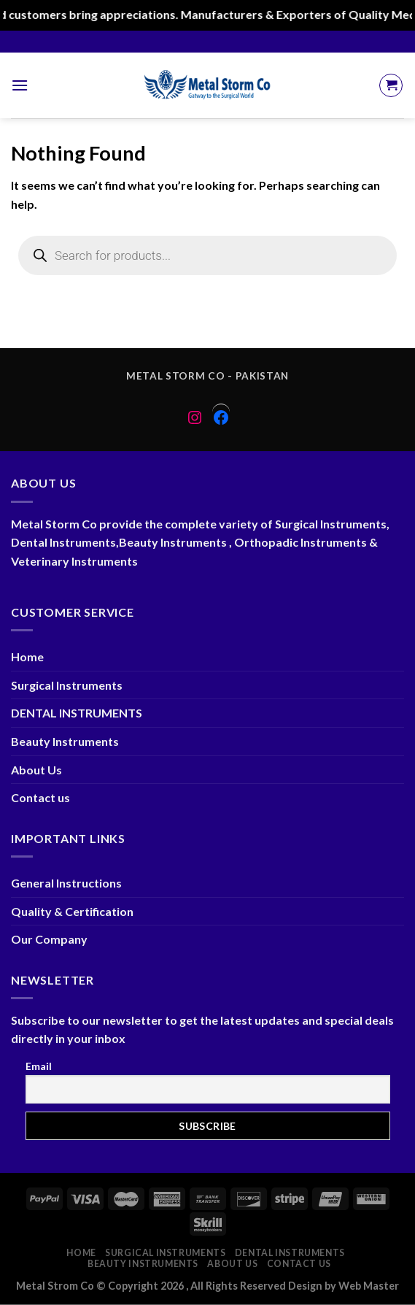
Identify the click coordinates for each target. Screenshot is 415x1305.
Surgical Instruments (67, 685)
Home (27, 656)
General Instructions (66, 883)
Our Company (49, 939)
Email (39, 1066)
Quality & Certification (72, 911)
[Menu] (19, 85)
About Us (36, 770)
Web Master (368, 1285)
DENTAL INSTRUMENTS (76, 713)
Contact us (40, 797)
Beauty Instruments (65, 741)
